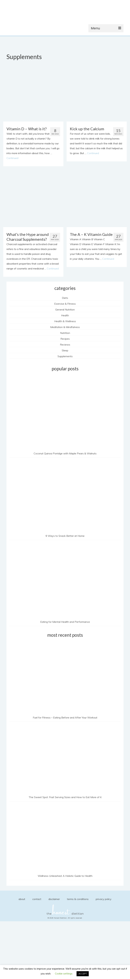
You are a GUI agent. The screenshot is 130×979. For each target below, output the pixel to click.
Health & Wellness (65, 321)
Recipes (65, 338)
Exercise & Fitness (65, 303)
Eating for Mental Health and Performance (65, 621)
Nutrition (65, 332)
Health (65, 315)
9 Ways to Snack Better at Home (65, 535)
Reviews (65, 344)
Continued (12, 158)
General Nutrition (65, 309)
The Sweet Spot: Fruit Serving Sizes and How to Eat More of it (65, 797)
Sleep (65, 350)
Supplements (65, 356)
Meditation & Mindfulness (65, 327)
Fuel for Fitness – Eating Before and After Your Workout (65, 717)
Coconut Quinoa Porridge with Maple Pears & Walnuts (65, 453)
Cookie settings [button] (63, 973)
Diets (65, 297)
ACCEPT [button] (82, 973)
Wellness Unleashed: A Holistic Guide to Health (65, 875)
